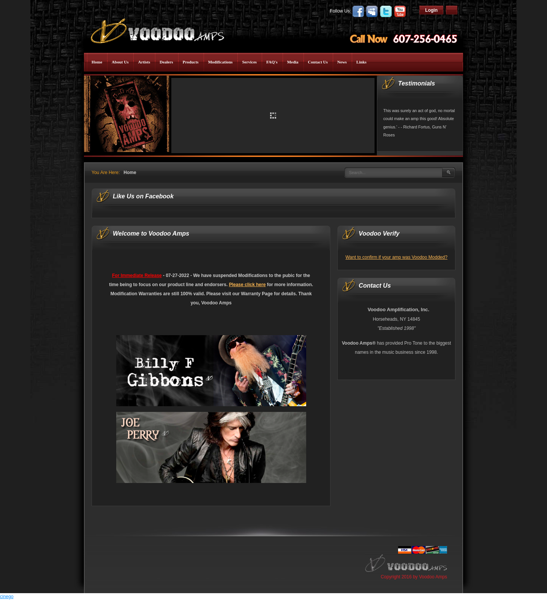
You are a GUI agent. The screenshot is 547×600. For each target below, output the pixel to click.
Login (431, 10)
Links (361, 62)
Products (191, 62)
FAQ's (272, 62)
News (342, 62)
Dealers (166, 62)
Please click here (247, 284)
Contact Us (318, 62)
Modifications (220, 62)
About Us (120, 62)
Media (293, 62)
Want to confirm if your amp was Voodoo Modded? (396, 257)
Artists (144, 62)
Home (97, 62)
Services (249, 62)
